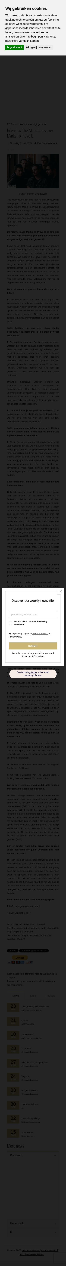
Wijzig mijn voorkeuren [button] (38, 47)
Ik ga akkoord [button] (14, 47)
